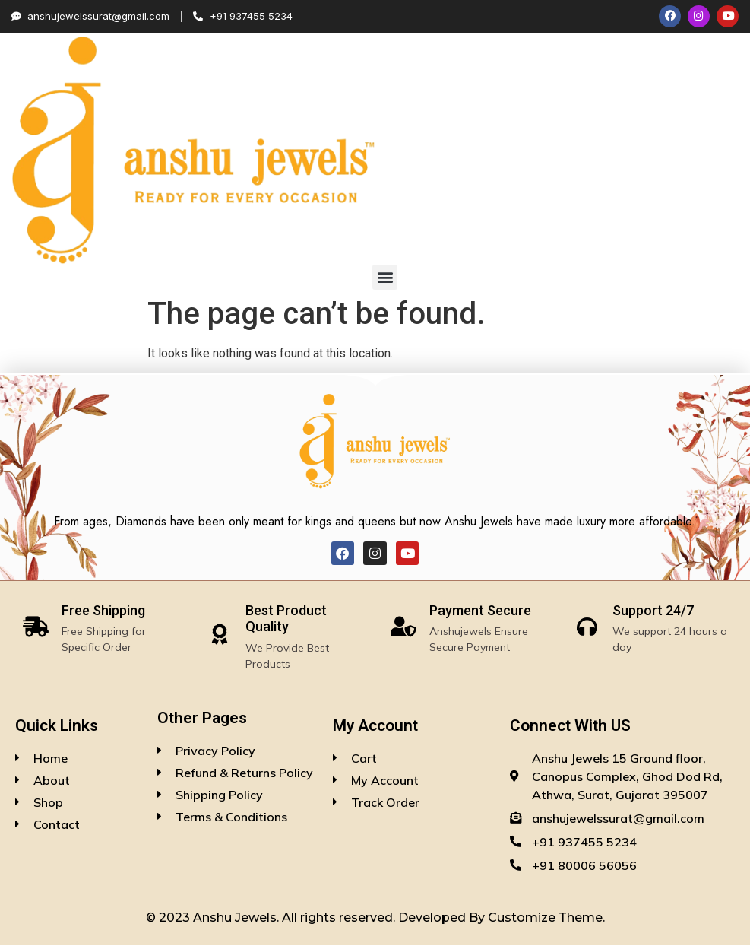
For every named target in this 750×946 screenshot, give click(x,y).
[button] (384, 277)
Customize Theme (545, 918)
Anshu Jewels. (237, 918)
